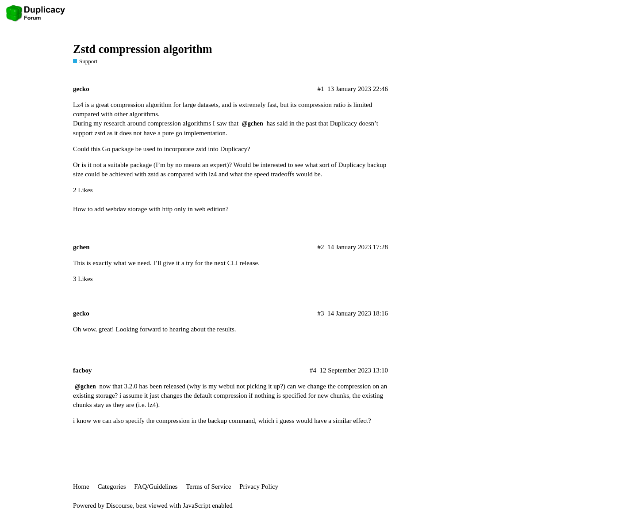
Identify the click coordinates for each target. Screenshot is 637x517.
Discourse (119, 505)
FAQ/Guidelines (155, 486)
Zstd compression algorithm (142, 49)
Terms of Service (208, 486)
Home (81, 486)
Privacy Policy (258, 486)
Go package (118, 148)
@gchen (252, 123)
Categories (111, 486)
